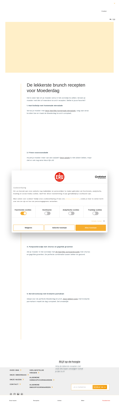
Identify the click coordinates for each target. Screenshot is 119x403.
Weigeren (28, 228)
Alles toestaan (91, 228)
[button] (82, 399)
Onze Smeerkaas (18, 375)
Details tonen (97, 221)
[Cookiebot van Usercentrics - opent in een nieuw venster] (96, 177)
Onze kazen (16, 380)
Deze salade (65, 158)
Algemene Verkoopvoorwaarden (41, 378)
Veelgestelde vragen (37, 371)
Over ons (14, 370)
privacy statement (72, 199)
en (114, 19)
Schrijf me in (100, 387)
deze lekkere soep (70, 299)
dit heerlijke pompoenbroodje (67, 252)
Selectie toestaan (59, 228)
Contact (14, 384)
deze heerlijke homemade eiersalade (60, 111)
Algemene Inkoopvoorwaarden (40, 386)
